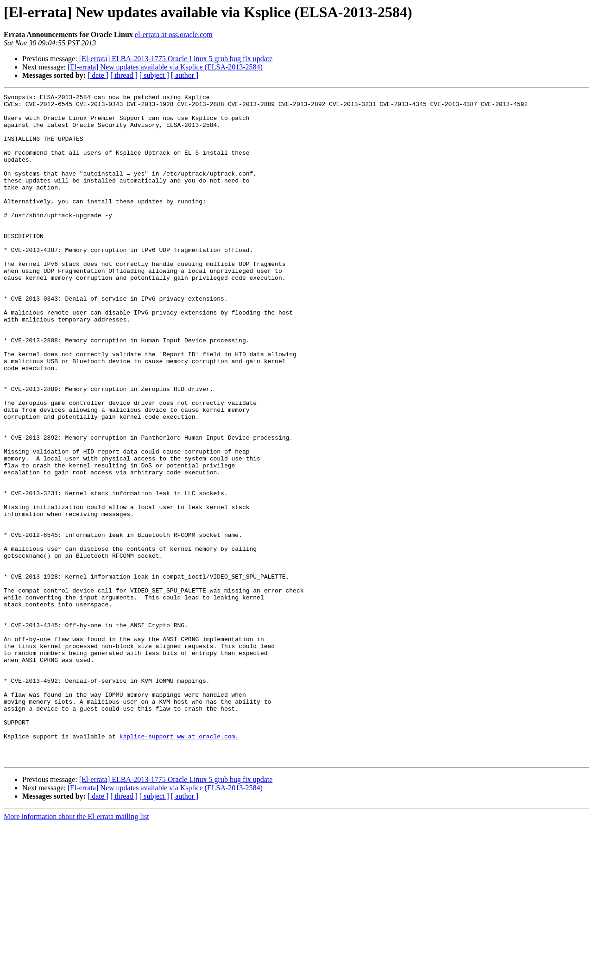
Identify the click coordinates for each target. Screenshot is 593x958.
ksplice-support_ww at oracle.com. (179, 865)
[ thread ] (124, 75)
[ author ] (185, 75)
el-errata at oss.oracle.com (174, 34)
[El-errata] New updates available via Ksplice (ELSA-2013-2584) (165, 67)
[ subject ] (154, 75)
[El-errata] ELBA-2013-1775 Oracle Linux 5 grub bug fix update (176, 59)
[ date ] (98, 75)
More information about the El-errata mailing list (76, 950)
